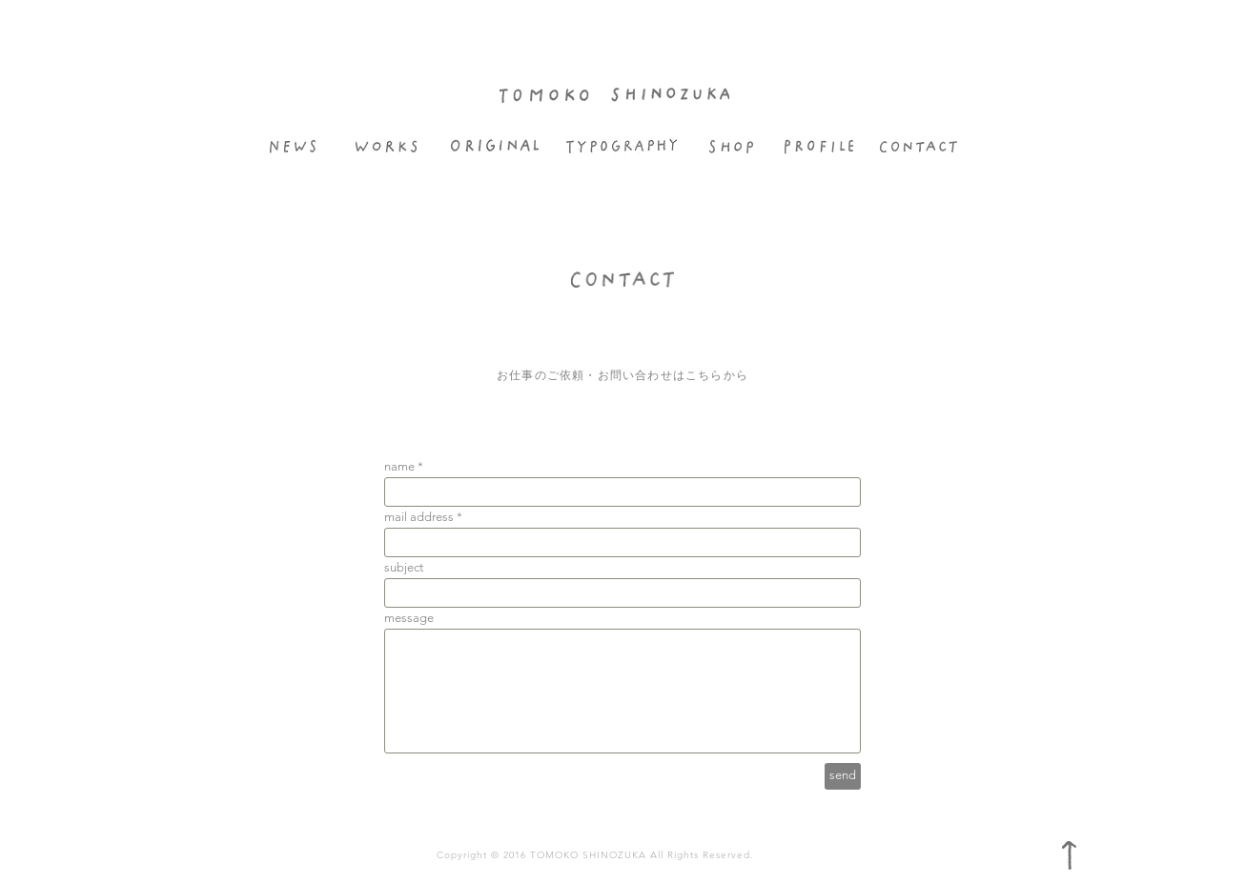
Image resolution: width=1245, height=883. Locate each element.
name (399, 466)
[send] (843, 776)
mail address (419, 517)
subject (403, 567)
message (409, 618)
